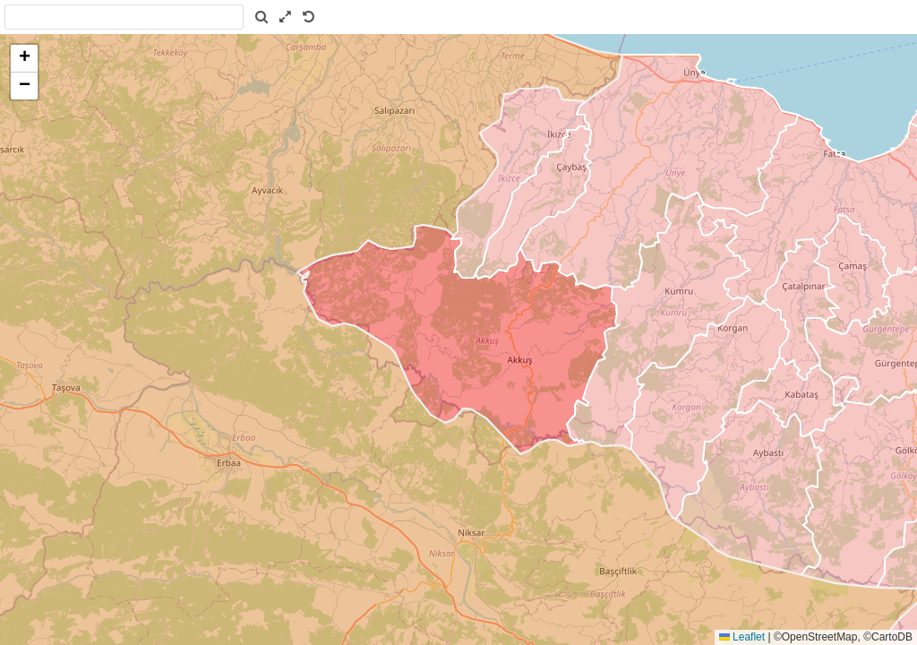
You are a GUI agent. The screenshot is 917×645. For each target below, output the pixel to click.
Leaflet (742, 637)
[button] (24, 59)
